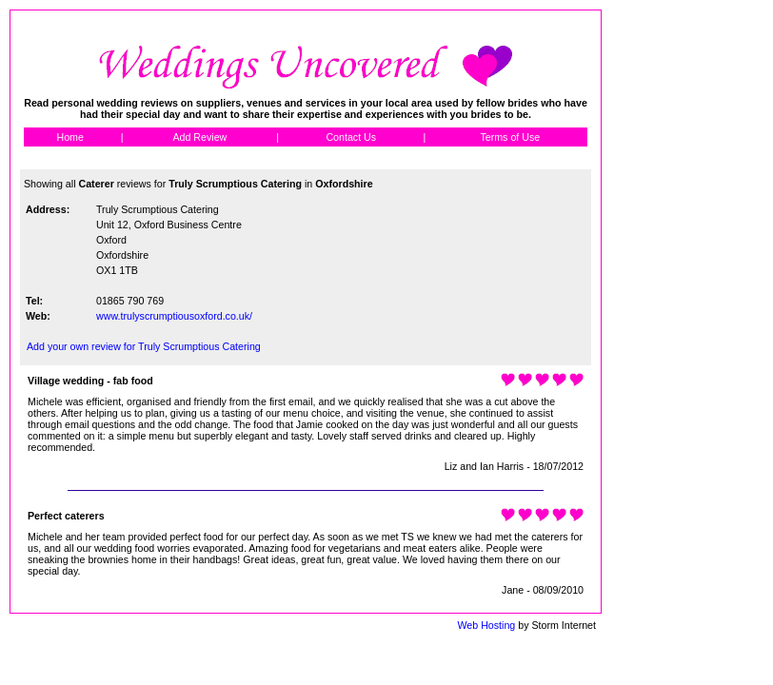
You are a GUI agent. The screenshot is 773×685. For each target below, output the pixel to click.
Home (69, 137)
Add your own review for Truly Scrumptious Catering (144, 346)
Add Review (199, 137)
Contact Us (351, 137)
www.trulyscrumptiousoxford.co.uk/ (174, 316)
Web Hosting (486, 625)
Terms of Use (510, 137)
